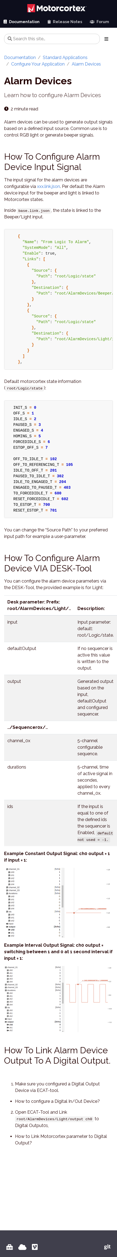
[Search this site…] (52, 39)
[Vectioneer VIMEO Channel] (35, 1247)
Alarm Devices (86, 64)
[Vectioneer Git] (107, 1247)
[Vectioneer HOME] (22, 1247)
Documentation (20, 57)
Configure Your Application (38, 64)
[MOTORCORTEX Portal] (9, 1247)
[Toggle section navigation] (106, 38)
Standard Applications (65, 57)
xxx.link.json (48, 186)
